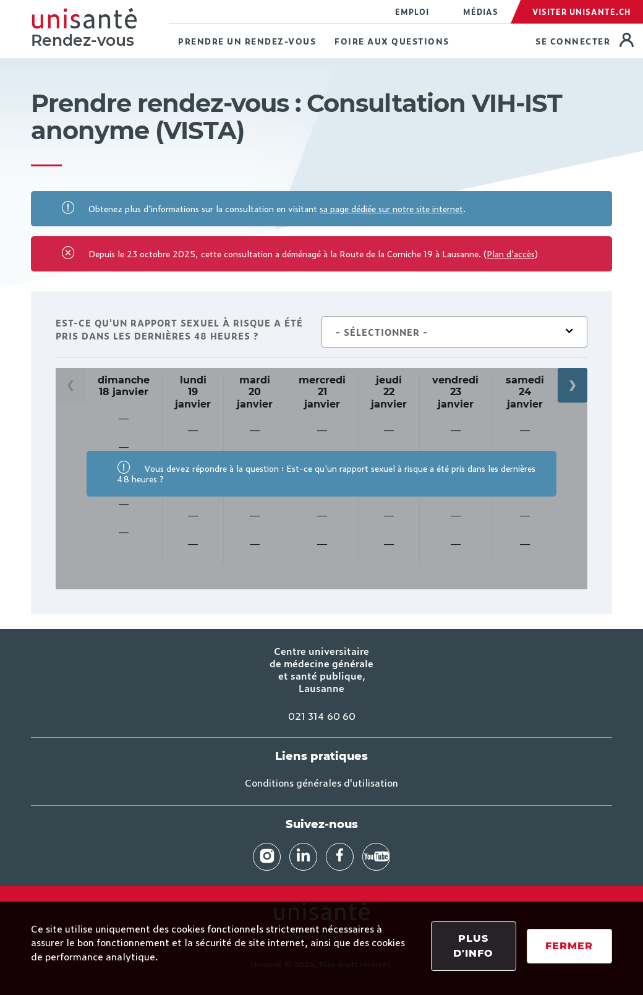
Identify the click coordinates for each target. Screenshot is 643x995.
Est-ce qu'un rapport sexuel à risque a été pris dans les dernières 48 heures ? (179, 329)
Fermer (569, 946)
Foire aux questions (391, 41)
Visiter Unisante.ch (581, 11)
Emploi (412, 11)
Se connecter (574, 41)
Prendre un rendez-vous (247, 41)
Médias (480, 11)
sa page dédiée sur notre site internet (391, 208)
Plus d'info (473, 946)
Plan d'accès (511, 253)
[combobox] (454, 332)
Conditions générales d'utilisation (321, 782)
